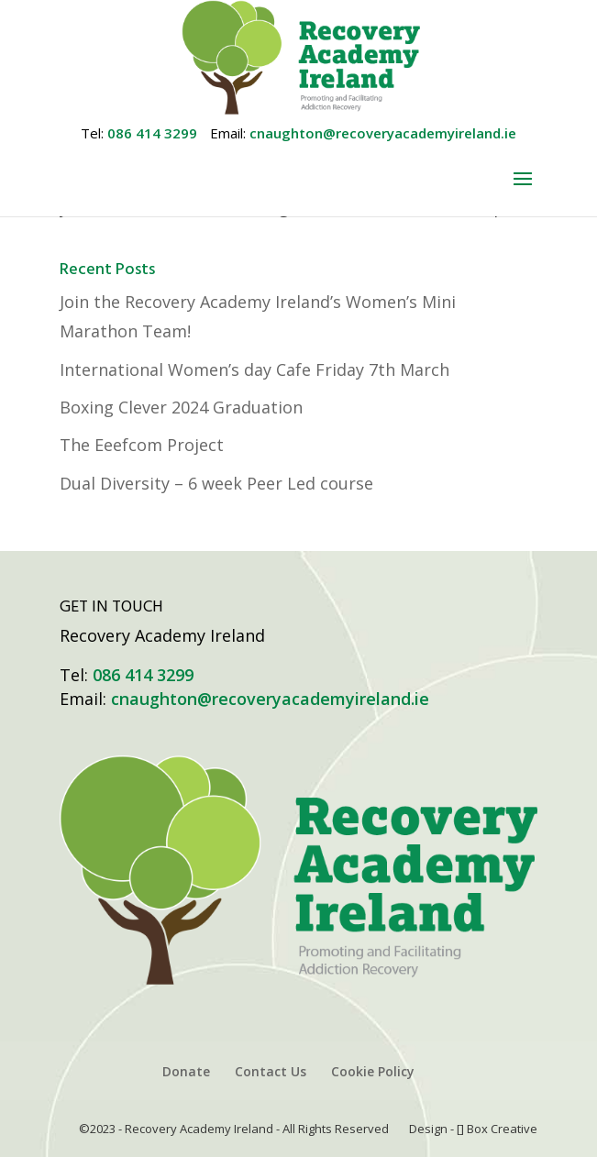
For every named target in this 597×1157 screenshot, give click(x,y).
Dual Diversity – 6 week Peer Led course (216, 483)
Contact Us (270, 1071)
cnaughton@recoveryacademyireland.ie (382, 133)
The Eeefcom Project (142, 445)
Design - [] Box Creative (473, 1128)
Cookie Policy (373, 1071)
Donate (186, 1071)
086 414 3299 (152, 133)
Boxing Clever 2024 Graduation (181, 407)
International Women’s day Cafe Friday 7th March (254, 369)
